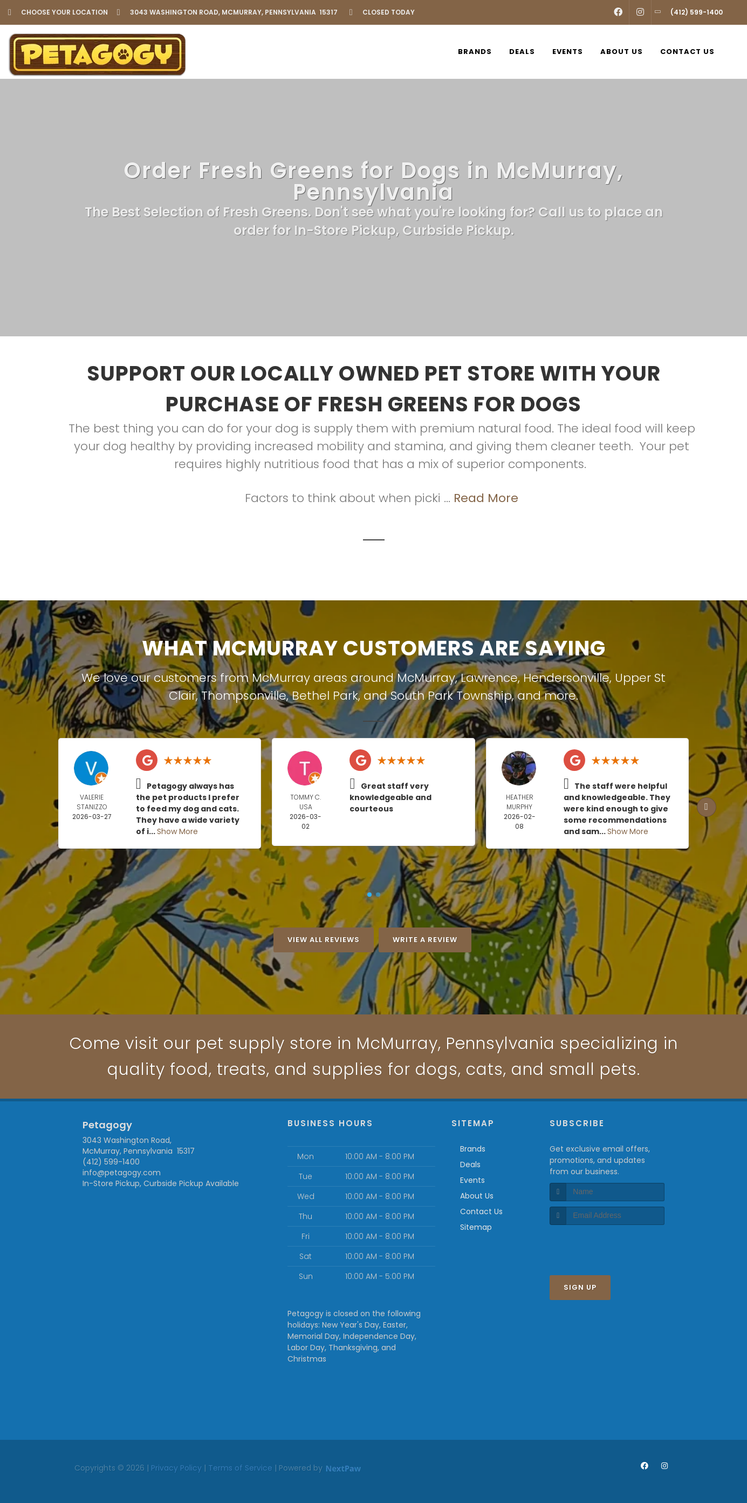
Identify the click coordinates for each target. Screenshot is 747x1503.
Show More (177, 831)
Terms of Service (240, 1468)
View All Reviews (323, 940)
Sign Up (580, 1287)
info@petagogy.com (122, 1172)
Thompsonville (243, 695)
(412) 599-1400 (111, 1161)
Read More (486, 498)
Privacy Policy (176, 1468)
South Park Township (451, 695)
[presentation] (607, 1245)
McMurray (426, 677)
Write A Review (425, 940)
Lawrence (489, 677)
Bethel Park (325, 695)
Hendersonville (566, 677)
